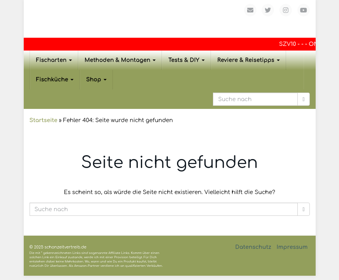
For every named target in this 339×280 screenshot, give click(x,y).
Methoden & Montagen (120, 60)
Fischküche (55, 79)
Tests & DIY (186, 60)
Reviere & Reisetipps (248, 60)
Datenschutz (253, 247)
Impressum (291, 247)
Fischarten (54, 60)
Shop (96, 79)
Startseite (44, 120)
